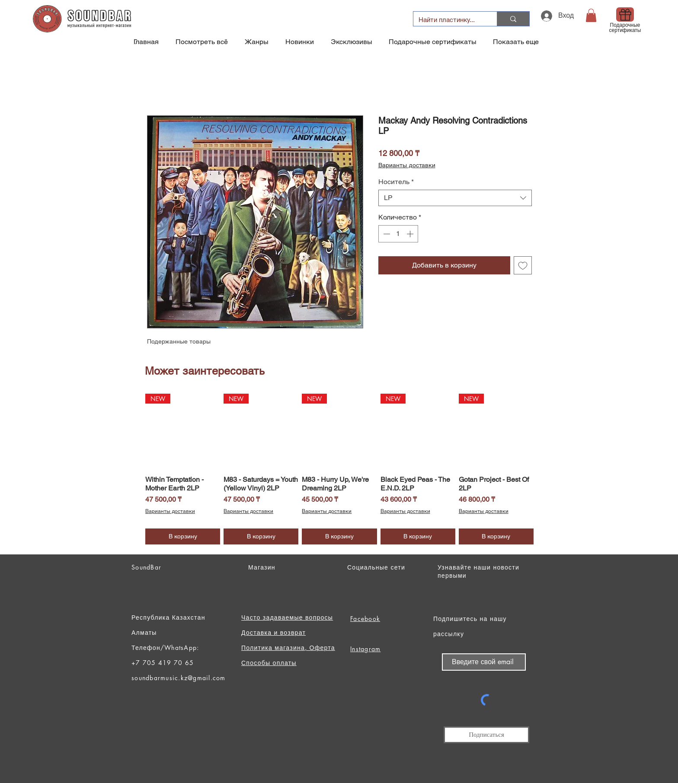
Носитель (396, 182)
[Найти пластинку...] (449, 20)
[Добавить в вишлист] (523, 265)
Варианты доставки (406, 165)
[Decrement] (386, 234)
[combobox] (455, 198)
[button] (591, 15)
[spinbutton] (398, 234)
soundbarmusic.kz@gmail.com (178, 678)
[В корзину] (182, 536)
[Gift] (625, 14)
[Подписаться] (486, 734)
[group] (339, 469)
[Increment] (411, 234)
